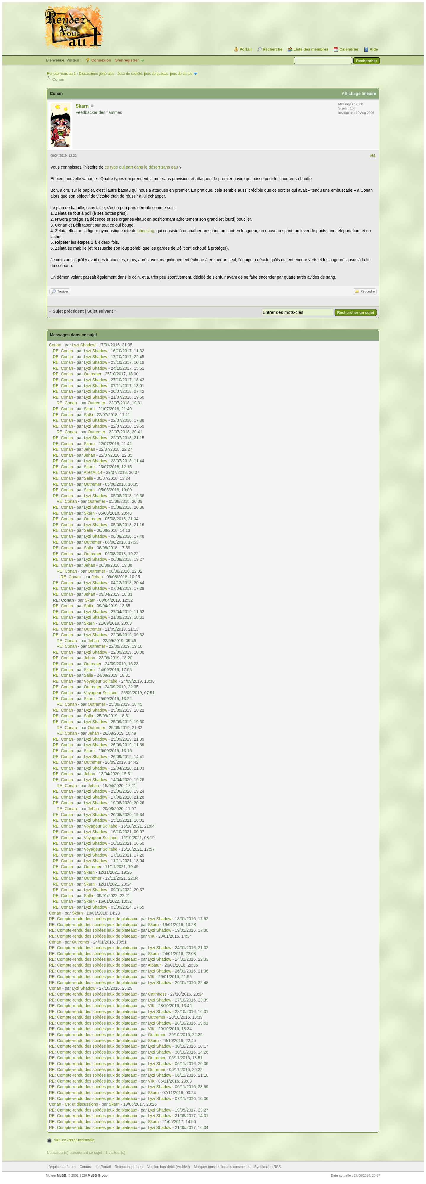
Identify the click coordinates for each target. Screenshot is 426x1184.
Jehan (89, 449)
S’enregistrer (127, 60)
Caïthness (157, 994)
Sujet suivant (100, 311)
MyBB (61, 1175)
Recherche (272, 49)
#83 (372, 155)
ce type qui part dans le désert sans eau (141, 167)
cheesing (146, 230)
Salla (88, 414)
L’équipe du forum (61, 1167)
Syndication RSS (267, 1167)
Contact (86, 1167)
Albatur (154, 965)
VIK (151, 936)
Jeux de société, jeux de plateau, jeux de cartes (154, 74)
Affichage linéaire (359, 93)
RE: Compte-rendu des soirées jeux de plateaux (93, 918)
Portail (245, 49)
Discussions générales (96, 74)
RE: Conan (63, 350)
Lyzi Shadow (83, 345)
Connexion (101, 60)
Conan (55, 345)
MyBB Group (98, 1175)
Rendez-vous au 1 (61, 74)
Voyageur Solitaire (100, 681)
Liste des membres (310, 49)
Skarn (81, 106)
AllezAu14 (93, 472)
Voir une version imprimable (74, 1140)
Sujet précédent (68, 311)
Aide (373, 49)
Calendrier (348, 49)
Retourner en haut (129, 1167)
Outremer (92, 373)
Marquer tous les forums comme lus (222, 1167)
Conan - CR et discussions (73, 1104)
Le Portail (103, 1167)
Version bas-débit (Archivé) (168, 1167)
